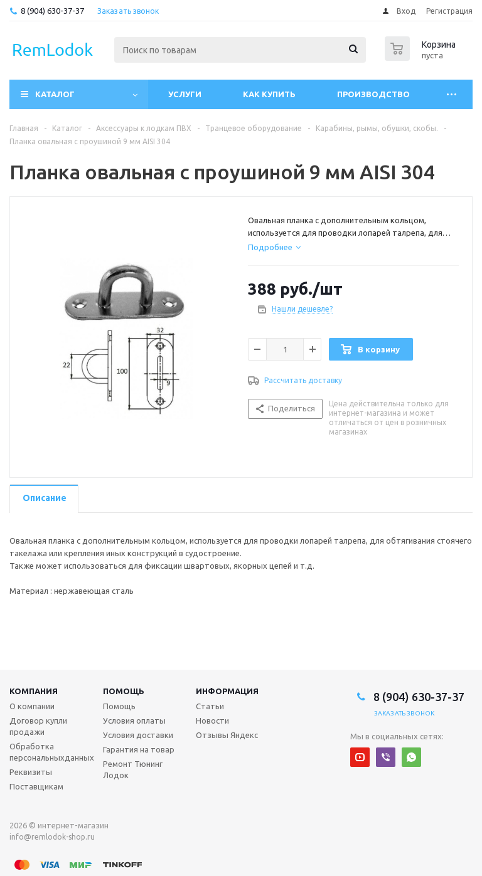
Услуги (184, 94)
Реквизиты (30, 772)
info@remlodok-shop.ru (52, 837)
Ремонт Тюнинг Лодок (133, 769)
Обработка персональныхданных (51, 752)
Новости (212, 720)
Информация (227, 691)
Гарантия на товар (138, 749)
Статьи (210, 706)
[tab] (274, 247)
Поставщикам (36, 786)
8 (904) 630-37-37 (52, 10)
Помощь (123, 691)
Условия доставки (138, 735)
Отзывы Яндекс (227, 735)
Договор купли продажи (38, 726)
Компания (33, 691)
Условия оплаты (134, 720)
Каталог (55, 94)
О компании (32, 706)
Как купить (269, 94)
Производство (373, 94)
